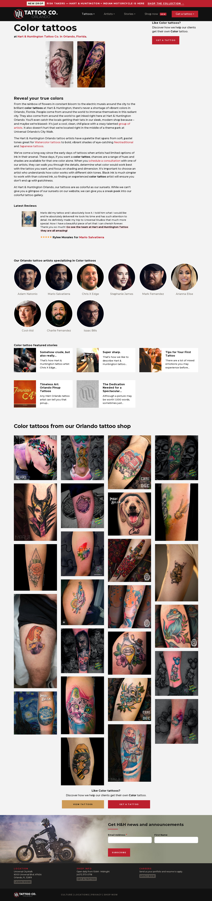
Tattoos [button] (87, 14)
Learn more (23, 882)
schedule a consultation (104, 160)
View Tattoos (83, 804)
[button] (29, 218)
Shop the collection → (166, 3)
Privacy (96, 894)
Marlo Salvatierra (91, 237)
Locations (81, 894)
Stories (128, 14)
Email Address (116, 835)
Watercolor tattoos (48, 142)
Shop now (155, 14)
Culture (66, 894)
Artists (108, 14)
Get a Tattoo (129, 804)
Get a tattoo (184, 14)
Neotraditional (123, 142)
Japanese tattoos (31, 146)
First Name (160, 835)
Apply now (147, 876)
